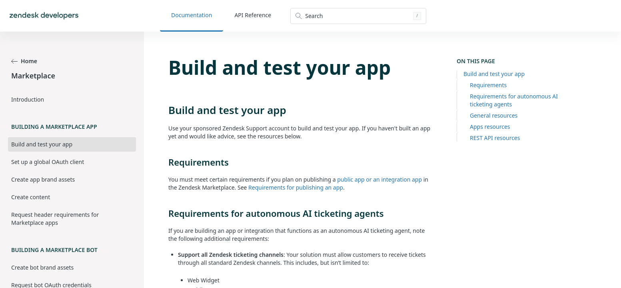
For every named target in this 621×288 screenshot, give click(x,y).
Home (24, 61)
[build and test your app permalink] (164, 110)
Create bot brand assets (42, 267)
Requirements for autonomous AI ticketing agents (514, 100)
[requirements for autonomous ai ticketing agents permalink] (164, 213)
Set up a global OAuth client (47, 162)
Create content (30, 197)
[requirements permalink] (164, 162)
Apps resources (490, 126)
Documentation (191, 15)
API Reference (252, 15)
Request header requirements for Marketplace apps (55, 218)
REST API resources (495, 138)
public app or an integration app (379, 179)
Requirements (488, 85)
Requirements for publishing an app (295, 187)
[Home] (44, 16)
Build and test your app (494, 74)
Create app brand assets (43, 179)
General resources (493, 115)
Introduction (27, 99)
